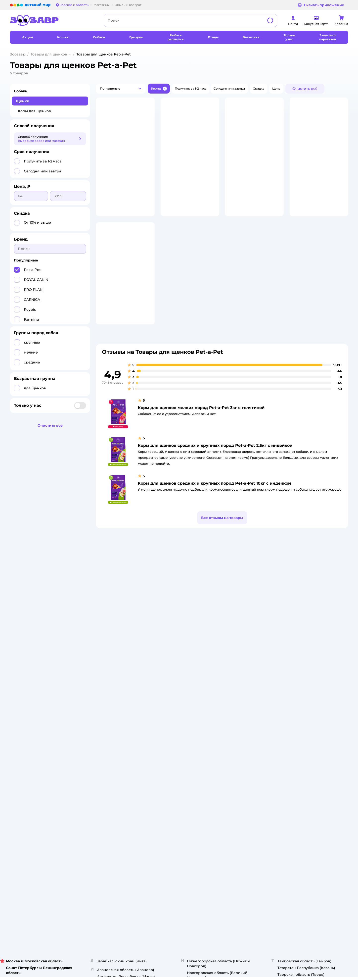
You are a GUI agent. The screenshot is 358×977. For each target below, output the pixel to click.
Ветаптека (293, 686)
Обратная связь (106, 708)
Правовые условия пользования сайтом (73, 739)
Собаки (21, 91)
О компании (167, 650)
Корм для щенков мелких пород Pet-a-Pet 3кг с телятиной (201, 443)
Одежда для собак (299, 680)
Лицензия (102, 650)
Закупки (164, 674)
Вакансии (165, 692)
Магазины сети (233, 712)
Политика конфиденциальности (119, 680)
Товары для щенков (49, 54)
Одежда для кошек (300, 662)
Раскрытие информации (177, 656)
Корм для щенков (34, 111)
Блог (225, 706)
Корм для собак (297, 674)
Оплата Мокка (232, 676)
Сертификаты (105, 702)
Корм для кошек (298, 656)
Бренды (227, 694)
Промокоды (230, 688)
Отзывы (227, 700)
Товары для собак (299, 668)
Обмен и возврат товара (113, 668)
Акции (226, 682)
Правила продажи (108, 674)
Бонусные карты (234, 650)
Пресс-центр (168, 668)
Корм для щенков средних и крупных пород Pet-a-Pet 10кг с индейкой (214, 519)
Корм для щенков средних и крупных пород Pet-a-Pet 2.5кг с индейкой (215, 481)
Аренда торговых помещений (181, 680)
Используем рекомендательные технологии (45, 744)
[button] (121, 89)
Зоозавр (17, 54)
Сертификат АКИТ (108, 696)
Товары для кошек (299, 650)
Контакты (165, 698)
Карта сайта (103, 714)
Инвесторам (168, 662)
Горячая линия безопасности (181, 686)
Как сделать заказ (108, 656)
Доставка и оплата (109, 662)
